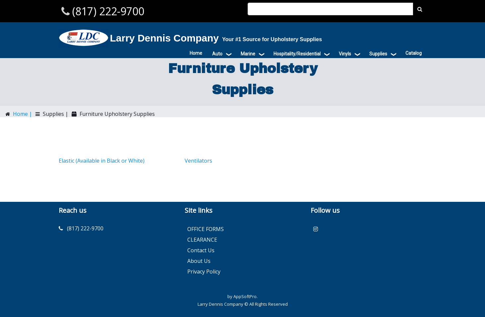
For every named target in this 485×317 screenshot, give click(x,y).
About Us (199, 261)
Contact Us (200, 250)
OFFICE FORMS (205, 229)
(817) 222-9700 (107, 11)
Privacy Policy (203, 271)
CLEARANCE (202, 239)
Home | (22, 114)
